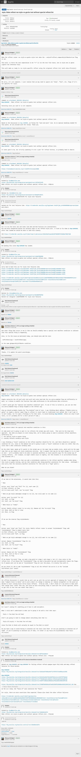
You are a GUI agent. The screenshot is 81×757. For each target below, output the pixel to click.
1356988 (7, 363)
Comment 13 (7, 263)
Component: (6, 19)
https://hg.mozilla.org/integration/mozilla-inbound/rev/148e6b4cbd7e (24, 710)
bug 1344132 (13, 662)
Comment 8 (7, 189)
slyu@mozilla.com (13, 180)
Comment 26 (7, 717)
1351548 (7, 642)
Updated (7, 89)
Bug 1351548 (55, 414)
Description (7, 54)
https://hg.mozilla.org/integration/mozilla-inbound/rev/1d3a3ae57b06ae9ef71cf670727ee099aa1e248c (34, 670)
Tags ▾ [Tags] (70, 49)
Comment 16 (7, 348)
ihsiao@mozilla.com (15, 293)
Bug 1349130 (73, 228)
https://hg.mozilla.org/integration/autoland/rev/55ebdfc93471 (22, 195)
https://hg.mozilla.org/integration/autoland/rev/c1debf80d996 (22, 256)
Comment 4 (7, 114)
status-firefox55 (5, 729)
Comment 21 (7, 575)
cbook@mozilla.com (15, 193)
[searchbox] (64, 2)
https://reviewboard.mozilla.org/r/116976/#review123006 (20, 169)
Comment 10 (7, 223)
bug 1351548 (24, 662)
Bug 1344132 (10, 9)
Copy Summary (68, 5)
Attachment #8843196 (6, 109)
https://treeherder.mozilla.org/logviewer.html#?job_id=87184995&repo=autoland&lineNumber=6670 (33, 274)
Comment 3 (7, 97)
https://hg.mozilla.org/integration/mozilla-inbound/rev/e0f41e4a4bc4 (24, 652)
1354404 (9, 322)
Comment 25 (7, 705)
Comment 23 (7, 646)
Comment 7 (7, 177)
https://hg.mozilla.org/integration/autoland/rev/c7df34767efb (22, 182)
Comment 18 (7, 390)
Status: (7, 26)
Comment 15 (7, 327)
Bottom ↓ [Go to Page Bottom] (64, 49)
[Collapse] (78, 53)
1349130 (9, 218)
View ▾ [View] (77, 5)
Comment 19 (7, 424)
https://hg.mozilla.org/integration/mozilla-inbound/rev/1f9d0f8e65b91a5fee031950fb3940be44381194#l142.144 (37, 682)
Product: (7, 18)
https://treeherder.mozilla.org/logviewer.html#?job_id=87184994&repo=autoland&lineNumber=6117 (33, 269)
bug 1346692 (24, 123)
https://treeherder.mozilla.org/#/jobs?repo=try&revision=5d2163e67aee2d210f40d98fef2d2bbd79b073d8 (37, 234)
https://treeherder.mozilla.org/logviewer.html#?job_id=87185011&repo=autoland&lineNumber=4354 (33, 270)
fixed (56, 30)
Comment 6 (7, 158)
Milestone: (6, 28)
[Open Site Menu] (2, 2)
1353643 (9, 314)
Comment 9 (7, 202)
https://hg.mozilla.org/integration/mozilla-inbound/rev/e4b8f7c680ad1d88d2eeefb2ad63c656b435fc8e (34, 679)
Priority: (47, 20)
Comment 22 (7, 601)
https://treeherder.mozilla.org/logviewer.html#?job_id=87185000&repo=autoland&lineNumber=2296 (33, 272)
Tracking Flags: (44, 26)
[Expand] (78, 73)
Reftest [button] (12, 19)
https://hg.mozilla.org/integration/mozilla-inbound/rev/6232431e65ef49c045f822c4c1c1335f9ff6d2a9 (34, 675)
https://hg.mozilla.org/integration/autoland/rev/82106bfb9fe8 (22, 295)
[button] (77, 2)
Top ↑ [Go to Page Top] (77, 751)
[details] (25, 100)
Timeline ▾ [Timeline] (76, 49)
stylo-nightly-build (9, 380)
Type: (47, 18)
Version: (7, 21)
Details (78, 43)
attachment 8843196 (15, 100)
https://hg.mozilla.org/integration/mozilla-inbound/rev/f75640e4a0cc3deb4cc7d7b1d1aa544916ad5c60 (34, 677)
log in (8, 744)
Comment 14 (7, 289)
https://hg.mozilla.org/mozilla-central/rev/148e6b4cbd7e (20, 723)
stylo (11, 365)
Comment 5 (7, 141)
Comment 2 (7, 78)
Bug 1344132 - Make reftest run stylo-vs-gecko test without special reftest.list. (19, 43)
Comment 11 (7, 242)
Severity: (53, 20)
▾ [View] (73, 5)
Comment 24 (7, 659)
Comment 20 (7, 474)
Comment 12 (7, 251)
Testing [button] (12, 18)
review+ (73, 43)
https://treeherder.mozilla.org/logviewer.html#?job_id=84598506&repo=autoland (51, 205)
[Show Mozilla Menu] (5, 2)
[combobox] (64, 2)
